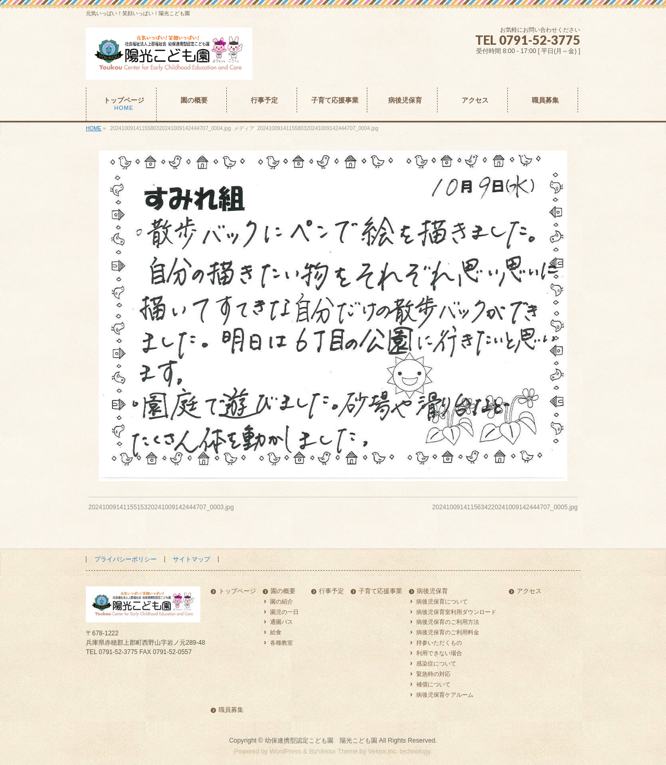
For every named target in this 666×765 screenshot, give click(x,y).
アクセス (529, 591)
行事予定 (331, 591)
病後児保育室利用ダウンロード (456, 612)
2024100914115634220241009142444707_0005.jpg (505, 507)
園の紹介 (281, 601)
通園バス (281, 622)
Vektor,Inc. (383, 751)
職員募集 (231, 710)
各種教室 (281, 642)
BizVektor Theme (333, 751)
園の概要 (283, 591)
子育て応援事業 (380, 591)
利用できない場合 (439, 653)
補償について (433, 684)
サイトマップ (191, 559)
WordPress (285, 751)
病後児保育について (442, 601)
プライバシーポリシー (125, 559)
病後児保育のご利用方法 (447, 622)
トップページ (237, 591)
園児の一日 (284, 612)
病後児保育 (432, 591)
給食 (275, 632)
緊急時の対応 (433, 674)
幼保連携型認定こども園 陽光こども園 (321, 740)
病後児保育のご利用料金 (447, 632)
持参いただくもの (439, 642)
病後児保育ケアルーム (444, 695)
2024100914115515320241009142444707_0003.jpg (161, 507)
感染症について (436, 663)
